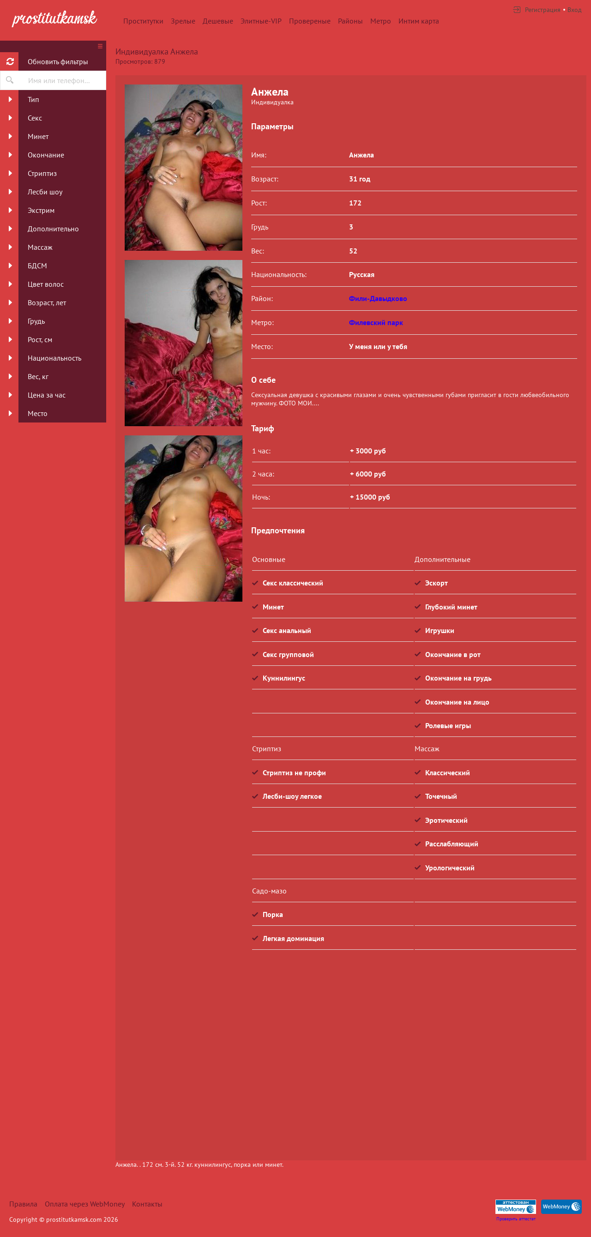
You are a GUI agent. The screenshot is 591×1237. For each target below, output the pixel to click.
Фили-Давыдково (378, 298)
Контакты (147, 1203)
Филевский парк (376, 322)
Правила (23, 1203)
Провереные (310, 20)
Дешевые (218, 20)
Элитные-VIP (261, 20)
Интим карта (418, 20)
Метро (380, 20)
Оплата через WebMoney (85, 1203)
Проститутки (143, 20)
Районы (350, 20)
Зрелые (183, 20)
